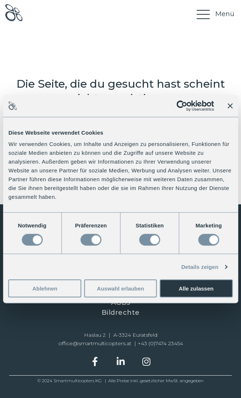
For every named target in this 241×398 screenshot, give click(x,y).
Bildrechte (121, 312)
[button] (94, 361)
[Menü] (214, 14)
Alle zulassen (196, 288)
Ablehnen (44, 288)
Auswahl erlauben (120, 288)
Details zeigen (199, 266)
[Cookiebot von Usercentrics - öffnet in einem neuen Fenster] (182, 105)
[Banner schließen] (230, 105)
